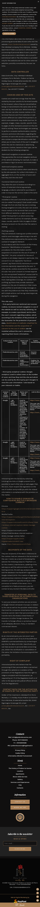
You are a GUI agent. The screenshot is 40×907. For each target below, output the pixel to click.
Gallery (20, 779)
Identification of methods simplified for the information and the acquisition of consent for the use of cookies (19, 325)
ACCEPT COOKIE (7, 23)
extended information (9, 16)
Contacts (20, 788)
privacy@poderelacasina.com (13, 86)
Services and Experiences (20, 782)
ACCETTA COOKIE (9, 33)
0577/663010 (23, 740)
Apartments (20, 774)
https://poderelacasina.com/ (19, 44)
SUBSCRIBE (20, 849)
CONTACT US (20, 801)
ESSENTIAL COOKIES (25, 28)
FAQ (20, 785)
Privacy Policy (20, 750)
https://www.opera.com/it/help (19, 544)
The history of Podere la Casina (20, 768)
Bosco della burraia (20, 777)
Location (20, 771)
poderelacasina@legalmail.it (21, 746)
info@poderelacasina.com (22, 737)
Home (20, 765)
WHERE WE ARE (20, 807)
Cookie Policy (20, 753)
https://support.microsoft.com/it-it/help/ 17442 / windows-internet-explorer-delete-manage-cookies (20, 525)
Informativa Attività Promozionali (20, 756)
